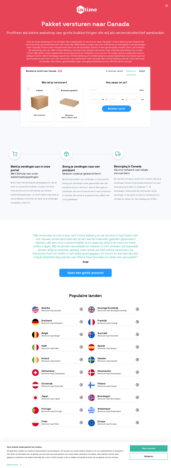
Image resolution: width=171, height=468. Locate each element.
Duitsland (46, 321)
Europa (101, 422)
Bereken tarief (117, 108)
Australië (102, 334)
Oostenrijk (47, 384)
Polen (44, 422)
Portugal (46, 409)
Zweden (102, 359)
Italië (44, 346)
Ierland (45, 359)
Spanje (101, 346)
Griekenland (104, 409)
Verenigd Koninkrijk (108, 309)
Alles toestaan (149, 446)
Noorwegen (104, 397)
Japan (44, 397)
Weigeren (148, 454)
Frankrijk (102, 321)
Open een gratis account (85, 274)
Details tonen (12, 463)
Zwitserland (47, 372)
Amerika (45, 309)
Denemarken (104, 372)
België (44, 334)
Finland (101, 384)
